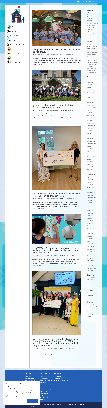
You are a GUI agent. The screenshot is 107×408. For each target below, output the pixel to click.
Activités (15, 40)
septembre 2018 (91, 197)
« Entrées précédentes (38, 365)
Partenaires (90, 295)
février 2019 (90, 187)
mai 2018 (89, 203)
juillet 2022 (90, 128)
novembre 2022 (91, 120)
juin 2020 (89, 159)
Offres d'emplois (91, 265)
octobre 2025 (90, 82)
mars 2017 (90, 221)
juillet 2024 (90, 97)
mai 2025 (89, 87)
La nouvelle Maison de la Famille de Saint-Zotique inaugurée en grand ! (54, 106)
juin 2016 (89, 236)
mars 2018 (90, 208)
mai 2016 (89, 239)
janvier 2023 (90, 115)
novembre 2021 (91, 141)
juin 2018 (89, 200)
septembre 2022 (91, 125)
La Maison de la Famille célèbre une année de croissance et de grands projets (56, 194)
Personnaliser (11, 401)
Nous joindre (16, 62)
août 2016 (89, 231)
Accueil (14, 27)
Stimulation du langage (46, 389)
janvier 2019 (90, 190)
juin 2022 (89, 131)
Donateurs (90, 293)
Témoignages (90, 314)
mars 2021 (90, 149)
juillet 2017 (90, 215)
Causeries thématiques (46, 380)
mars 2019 (90, 185)
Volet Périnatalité (18, 44)
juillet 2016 (90, 233)
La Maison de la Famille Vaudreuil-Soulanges (92, 307)
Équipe (89, 316)
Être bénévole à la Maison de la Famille (92, 279)
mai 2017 (89, 218)
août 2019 (89, 177)
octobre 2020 (90, 156)
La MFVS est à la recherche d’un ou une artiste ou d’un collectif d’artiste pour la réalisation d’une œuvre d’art (56, 250)
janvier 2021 (90, 151)
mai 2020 (89, 161)
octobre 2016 (90, 228)
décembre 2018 (91, 192)
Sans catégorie (91, 270)
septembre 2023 (91, 108)
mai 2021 (89, 146)
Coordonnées (90, 319)
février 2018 (90, 210)
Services (15, 36)
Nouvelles (70, 54)
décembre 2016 (91, 226)
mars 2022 (90, 138)
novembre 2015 (91, 251)
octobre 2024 (90, 92)
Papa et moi (43, 382)
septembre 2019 (91, 174)
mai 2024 (89, 100)
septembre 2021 (91, 143)
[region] (21, 393)
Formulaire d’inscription (61, 380)
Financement (16, 58)
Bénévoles (15, 53)
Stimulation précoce (45, 391)
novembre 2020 (91, 154)
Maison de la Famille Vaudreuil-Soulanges (46, 54)
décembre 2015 (91, 249)
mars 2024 (90, 102)
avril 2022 (89, 136)
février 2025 (90, 90)
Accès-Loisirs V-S (29, 376)
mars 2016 (90, 241)
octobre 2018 (90, 195)
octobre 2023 (90, 105)
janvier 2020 (90, 169)
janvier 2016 (90, 246)
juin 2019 (89, 182)
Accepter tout (32, 401)
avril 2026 (89, 79)
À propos (15, 31)
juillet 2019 (90, 179)
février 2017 (90, 223)
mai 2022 (89, 133)
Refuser (22, 401)
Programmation (91, 268)
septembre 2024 (91, 95)
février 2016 (90, 244)
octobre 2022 (90, 123)
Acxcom (82, 404)
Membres (15, 49)
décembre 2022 (91, 118)
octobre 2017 (90, 213)
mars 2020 (90, 164)
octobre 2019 (90, 172)
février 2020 (90, 167)
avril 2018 (89, 205)
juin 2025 (89, 84)
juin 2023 (89, 110)
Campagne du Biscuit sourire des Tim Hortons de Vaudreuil (56, 50)
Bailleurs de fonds (92, 298)
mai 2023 (89, 113)
